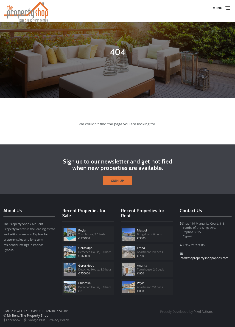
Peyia (82, 230)
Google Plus (34, 320)
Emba (141, 248)
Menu (217, 8)
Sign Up (117, 180)
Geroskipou (86, 248)
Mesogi (142, 230)
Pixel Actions (186, 311)
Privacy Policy (59, 320)
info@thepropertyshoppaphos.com (204, 258)
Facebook (11, 320)
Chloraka (84, 283)
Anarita (142, 265)
